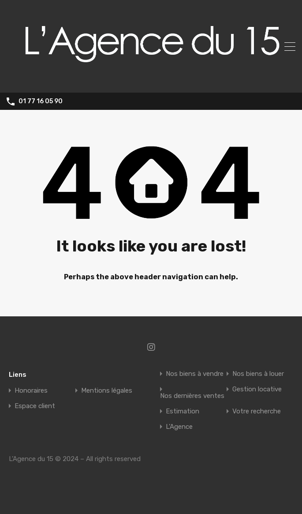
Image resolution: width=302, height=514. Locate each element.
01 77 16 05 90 (41, 101)
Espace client (35, 406)
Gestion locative (257, 389)
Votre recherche (256, 411)
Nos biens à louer (258, 374)
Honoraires (31, 390)
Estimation (182, 411)
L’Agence (179, 427)
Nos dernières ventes (192, 396)
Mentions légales (106, 390)
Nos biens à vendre (195, 374)
